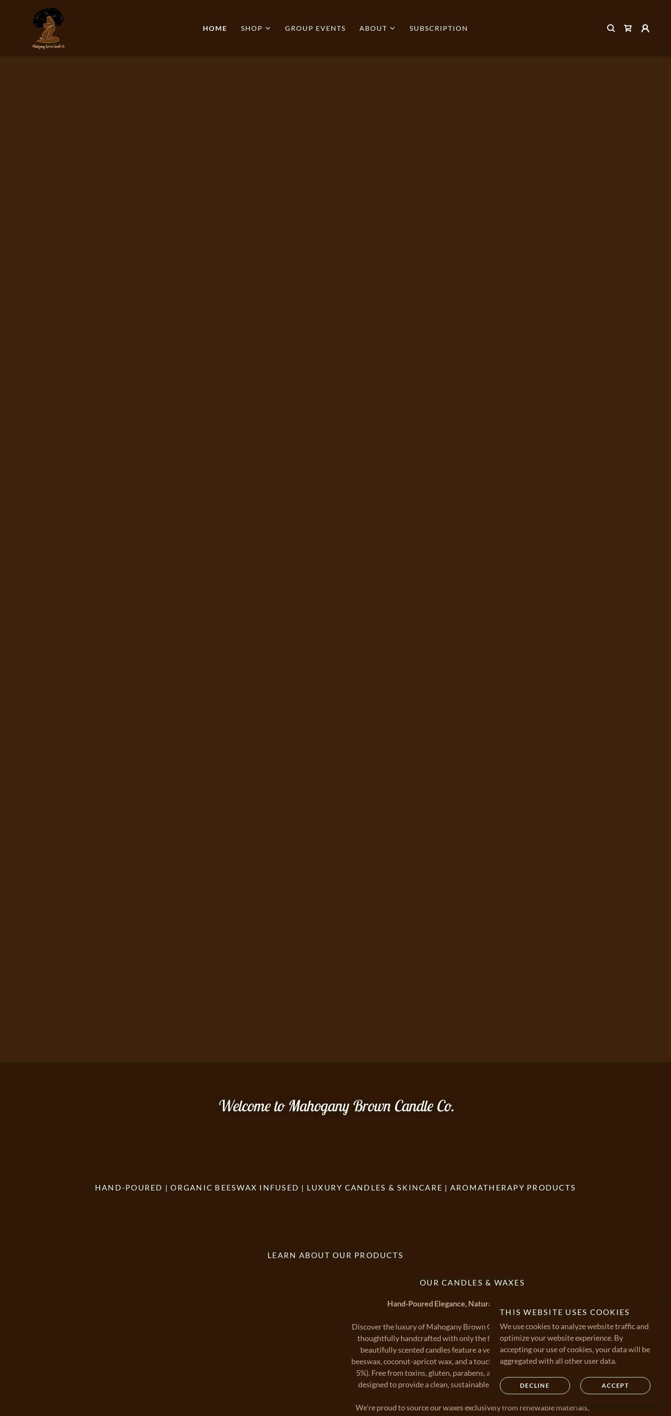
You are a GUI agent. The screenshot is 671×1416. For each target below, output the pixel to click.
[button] (256, 28)
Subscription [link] (439, 28)
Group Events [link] (315, 28)
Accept (615, 1385)
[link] (49, 27)
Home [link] (215, 28)
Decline (534, 1385)
